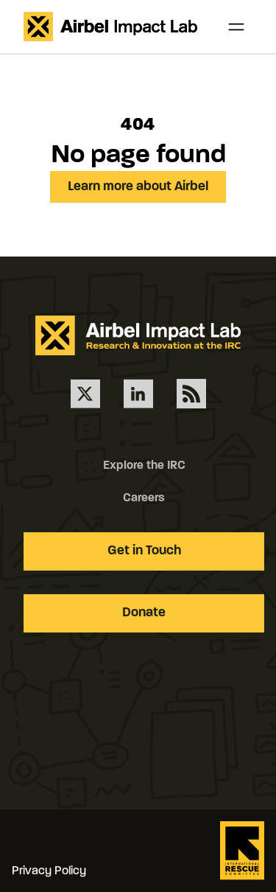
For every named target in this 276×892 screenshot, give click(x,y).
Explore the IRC (144, 466)
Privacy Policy (49, 871)
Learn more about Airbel (138, 187)
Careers (144, 498)
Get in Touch (144, 551)
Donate (144, 613)
